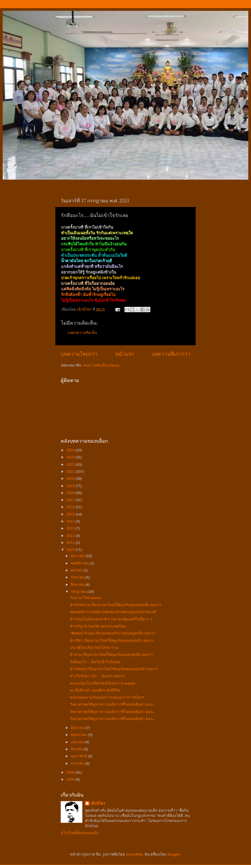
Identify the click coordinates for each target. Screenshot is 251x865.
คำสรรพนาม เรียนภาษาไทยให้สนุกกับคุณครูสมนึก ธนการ (115, 605)
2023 (71, 457)
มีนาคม (77, 749)
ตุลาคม (77, 570)
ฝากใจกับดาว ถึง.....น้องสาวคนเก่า (98, 676)
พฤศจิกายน (80, 563)
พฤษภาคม (79, 735)
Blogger (173, 854)
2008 (71, 779)
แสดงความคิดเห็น (82, 333)
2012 (71, 536)
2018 (71, 493)
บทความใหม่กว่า (79, 354)
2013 (71, 528)
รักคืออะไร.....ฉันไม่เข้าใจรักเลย (95, 662)
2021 (71, 471)
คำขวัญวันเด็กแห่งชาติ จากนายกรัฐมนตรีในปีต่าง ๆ (111, 619)
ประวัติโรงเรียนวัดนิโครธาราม (94, 648)
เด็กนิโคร (97, 803)
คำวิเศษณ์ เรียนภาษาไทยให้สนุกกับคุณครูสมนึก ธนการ (114, 669)
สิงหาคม (78, 585)
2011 (71, 543)
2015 (71, 514)
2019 (71, 486)
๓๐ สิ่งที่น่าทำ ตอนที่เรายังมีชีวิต (95, 690)
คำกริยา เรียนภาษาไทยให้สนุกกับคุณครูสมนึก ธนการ (112, 641)
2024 (71, 450)
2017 (71, 500)
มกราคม (78, 763)
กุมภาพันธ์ (79, 756)
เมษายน (78, 742)
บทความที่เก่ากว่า (170, 354)
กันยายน (78, 577)
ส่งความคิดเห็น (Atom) (101, 365)
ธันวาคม (78, 556)
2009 (71, 772)
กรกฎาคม (79, 592)
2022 (71, 464)
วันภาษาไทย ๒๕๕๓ (85, 598)
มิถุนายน (78, 728)
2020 (71, 478)
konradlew (134, 854)
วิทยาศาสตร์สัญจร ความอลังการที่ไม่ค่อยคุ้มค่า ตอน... (113, 704)
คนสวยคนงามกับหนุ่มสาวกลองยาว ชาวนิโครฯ (107, 697)
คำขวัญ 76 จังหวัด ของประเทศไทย (98, 626)
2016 (71, 507)
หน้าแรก (124, 354)
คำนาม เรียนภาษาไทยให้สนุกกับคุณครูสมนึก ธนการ (111, 655)
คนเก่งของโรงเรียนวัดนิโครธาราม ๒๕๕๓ (102, 683)
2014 (71, 521)
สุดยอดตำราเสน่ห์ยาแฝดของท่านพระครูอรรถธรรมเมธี (113, 612)
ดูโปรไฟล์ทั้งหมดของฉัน (80, 833)
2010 (71, 550)
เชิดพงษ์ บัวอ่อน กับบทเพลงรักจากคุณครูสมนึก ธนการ (112, 633)
